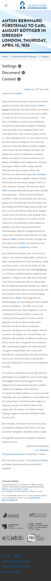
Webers (42, 105)
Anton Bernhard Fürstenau (24, 56)
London (27, 89)
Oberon (5, 109)
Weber (14, 122)
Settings (9, 65)
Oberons (44, 460)
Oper (30, 211)
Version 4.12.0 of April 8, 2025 (15, 489)
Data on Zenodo (11, 571)
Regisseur (25, 247)
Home (5, 56)
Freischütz (41, 174)
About (18, 556)
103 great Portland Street (13, 454)
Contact (6, 556)
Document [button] (11, 72)
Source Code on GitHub (16, 566)
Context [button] (9, 78)
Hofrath (18, 93)
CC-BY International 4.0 (15, 561)
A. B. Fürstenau (41, 450)
